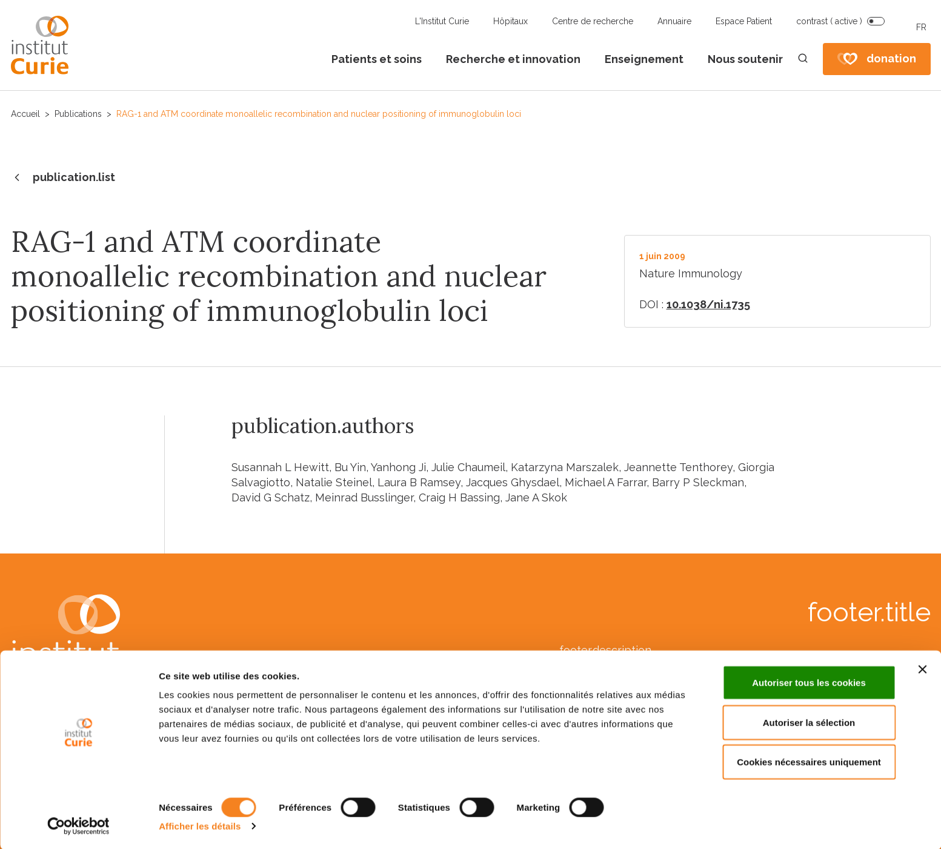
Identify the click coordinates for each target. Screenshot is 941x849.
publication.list (63, 178)
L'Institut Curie (442, 21)
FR (921, 27)
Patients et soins (376, 59)
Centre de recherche (592, 21)
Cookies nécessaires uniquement (809, 761)
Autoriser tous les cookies (809, 681)
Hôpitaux (510, 21)
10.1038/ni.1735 (708, 304)
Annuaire (674, 21)
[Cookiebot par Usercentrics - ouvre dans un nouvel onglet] (78, 825)
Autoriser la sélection (809, 721)
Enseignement (644, 59)
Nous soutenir (745, 59)
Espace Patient (744, 21)
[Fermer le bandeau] (922, 668)
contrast (829, 21)
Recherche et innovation (513, 59)
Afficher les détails (200, 825)
